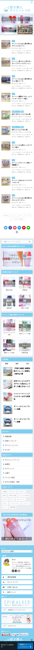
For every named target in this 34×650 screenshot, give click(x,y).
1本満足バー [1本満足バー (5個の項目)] (6, 491)
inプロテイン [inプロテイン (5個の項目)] (21, 491)
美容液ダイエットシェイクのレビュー (25, 645)
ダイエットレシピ (11, 445)
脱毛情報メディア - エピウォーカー (16, 610)
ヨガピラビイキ (12, 625)
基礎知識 (8, 436)
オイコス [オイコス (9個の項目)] (5, 499)
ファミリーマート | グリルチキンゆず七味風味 (22, 396)
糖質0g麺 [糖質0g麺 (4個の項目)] (12, 507)
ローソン (23, 48)
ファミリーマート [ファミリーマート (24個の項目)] (15, 503)
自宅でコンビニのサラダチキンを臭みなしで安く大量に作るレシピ (22, 383)
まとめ (7, 450)
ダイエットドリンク (12, 460)
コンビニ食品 (10, 477)
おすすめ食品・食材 (12, 482)
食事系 (7, 464)
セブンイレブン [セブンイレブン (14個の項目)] (21, 499)
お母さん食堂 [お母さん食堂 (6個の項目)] (12, 495)
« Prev (6, 215)
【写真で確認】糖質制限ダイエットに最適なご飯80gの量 (22, 371)
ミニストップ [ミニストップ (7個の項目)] (26, 503)
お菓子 (7, 473)
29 (16, 219)
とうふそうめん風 (26, 116)
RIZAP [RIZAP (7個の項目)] (4, 495)
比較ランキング (10, 441)
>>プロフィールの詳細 (24, 568)
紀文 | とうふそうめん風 (19, 129)
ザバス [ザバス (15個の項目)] (12, 499)
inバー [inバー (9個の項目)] (13, 491)
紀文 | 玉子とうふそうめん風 (21, 114)
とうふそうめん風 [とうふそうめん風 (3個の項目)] (23, 495)
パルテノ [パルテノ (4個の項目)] (5, 503)
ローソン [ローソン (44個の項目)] (5, 507)
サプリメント (10, 469)
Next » (21, 219)
